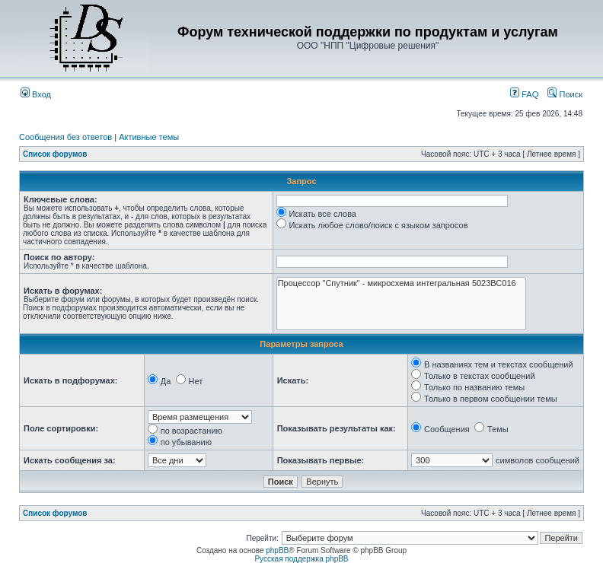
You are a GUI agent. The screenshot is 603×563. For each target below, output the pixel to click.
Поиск (564, 94)
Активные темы (149, 137)
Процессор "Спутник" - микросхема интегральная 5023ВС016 (401, 283)
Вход (36, 94)
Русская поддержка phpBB (301, 559)
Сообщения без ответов (65, 137)
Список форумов (55, 154)
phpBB (277, 550)
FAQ (524, 94)
